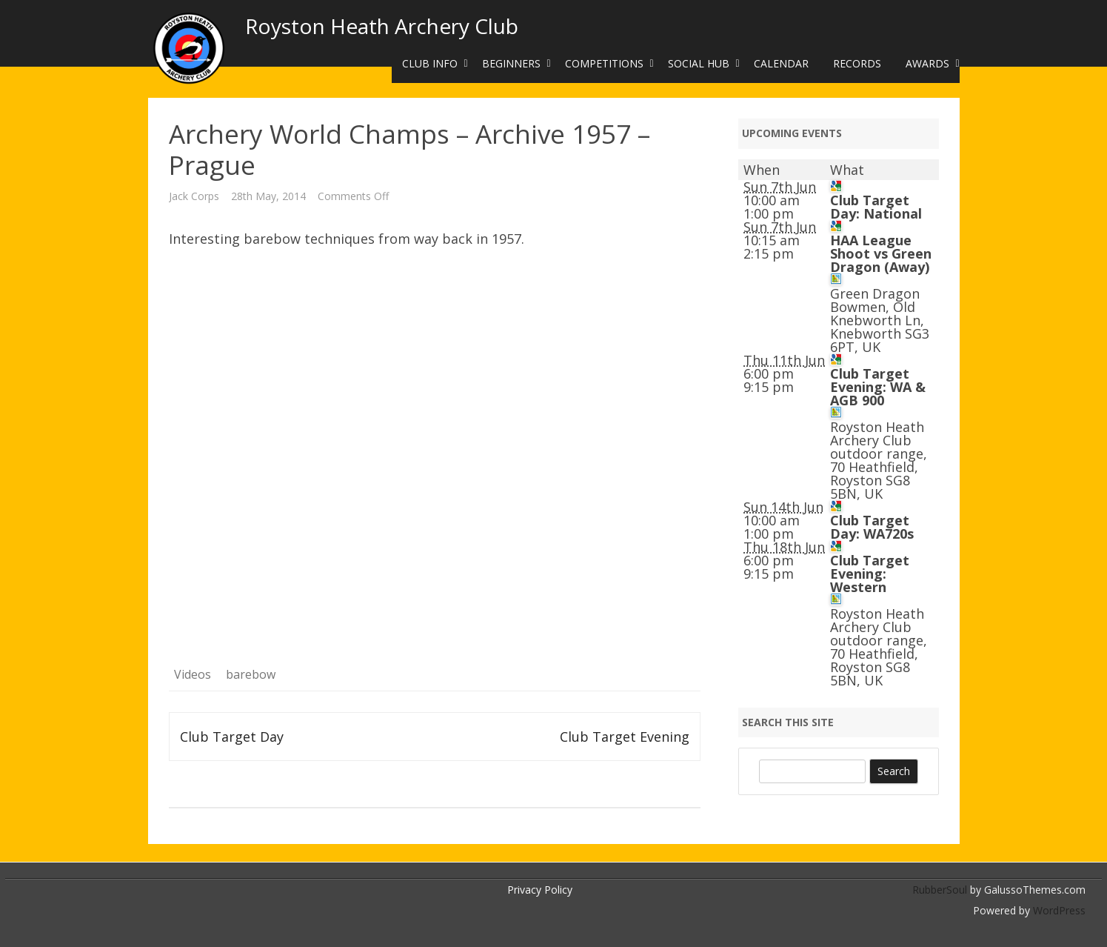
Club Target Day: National (876, 206)
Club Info (430, 63)
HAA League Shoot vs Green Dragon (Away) (881, 253)
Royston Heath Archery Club (381, 26)
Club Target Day (232, 736)
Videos (192, 674)
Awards (927, 63)
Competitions (604, 63)
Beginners (511, 63)
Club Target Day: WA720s (872, 526)
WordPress (1058, 910)
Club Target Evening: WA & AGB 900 (878, 387)
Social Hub (698, 63)
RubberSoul (939, 890)
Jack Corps (194, 196)
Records (857, 63)
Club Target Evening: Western (869, 573)
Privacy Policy (539, 890)
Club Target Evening (624, 736)
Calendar (781, 63)
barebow (250, 674)
